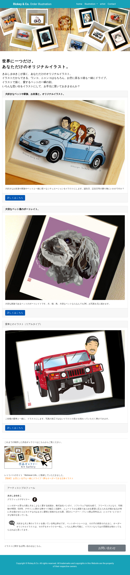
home (79, 4)
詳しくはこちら (15, 197)
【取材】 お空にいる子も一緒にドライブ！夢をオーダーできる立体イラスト (39, 478)
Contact (112, 4)
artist (102, 4)
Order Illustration (32, 4)
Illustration (90, 4)
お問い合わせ (107, 548)
